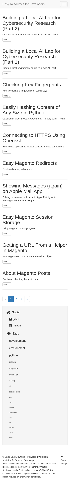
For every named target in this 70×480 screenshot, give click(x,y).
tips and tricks (14, 392)
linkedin (15, 325)
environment (17, 348)
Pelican (18, 460)
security (12, 381)
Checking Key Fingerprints (31, 84)
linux (10, 397)
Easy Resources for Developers (23, 4)
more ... (6, 40)
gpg (10, 402)
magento (13, 368)
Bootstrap (29, 460)
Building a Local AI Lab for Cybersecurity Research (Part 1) (31, 56)
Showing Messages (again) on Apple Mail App (32, 188)
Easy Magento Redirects (29, 163)
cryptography (13, 412)
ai (9, 386)
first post (11, 427)
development (17, 340)
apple (10, 437)
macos (11, 432)
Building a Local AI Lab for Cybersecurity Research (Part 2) (31, 23)
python (13, 355)
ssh (10, 422)
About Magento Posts (26, 273)
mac (10, 417)
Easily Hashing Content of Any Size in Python (31, 109)
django (12, 362)
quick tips (13, 374)
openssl (11, 407)
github (14, 319)
